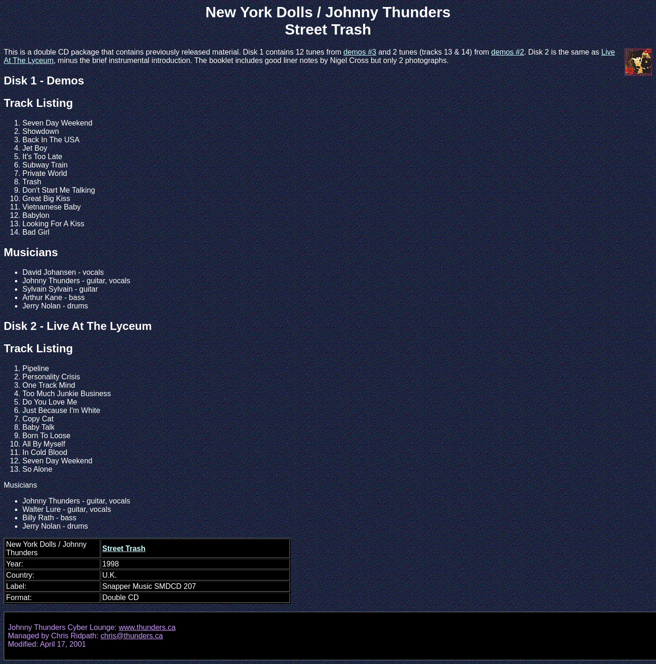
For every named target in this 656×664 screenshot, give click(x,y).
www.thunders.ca (147, 627)
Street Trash (123, 548)
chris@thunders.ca (131, 636)
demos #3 (359, 52)
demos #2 (507, 52)
